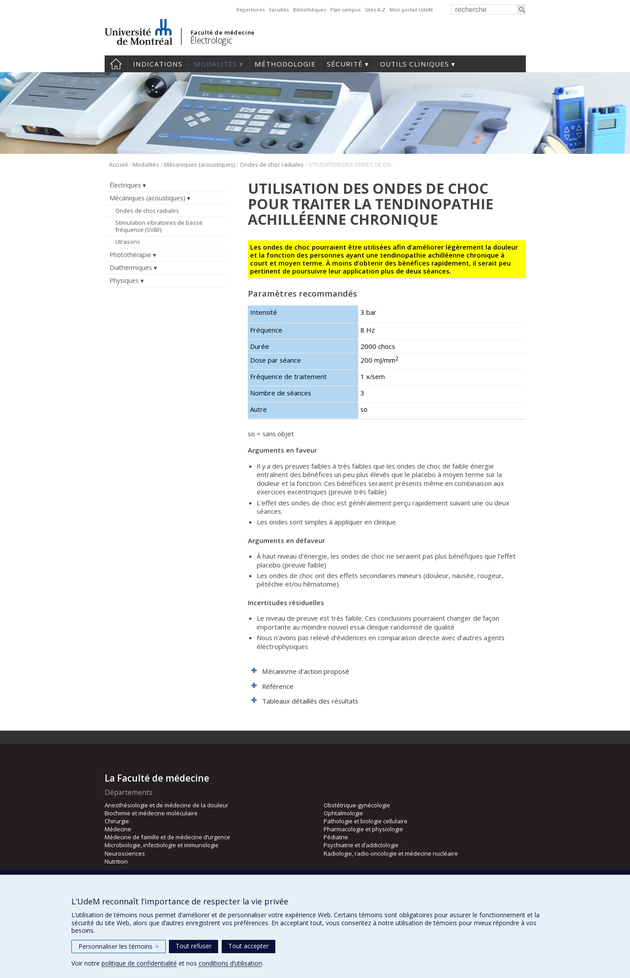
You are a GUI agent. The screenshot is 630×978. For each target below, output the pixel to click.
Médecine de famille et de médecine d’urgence (167, 837)
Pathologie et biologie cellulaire (365, 821)
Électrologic (211, 40)
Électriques (125, 185)
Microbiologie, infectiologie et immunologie (162, 845)
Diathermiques (131, 267)
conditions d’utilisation (230, 963)
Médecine (118, 829)
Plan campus (345, 9)
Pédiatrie (336, 837)
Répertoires (250, 9)
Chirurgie (117, 821)
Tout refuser (193, 946)
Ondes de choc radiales (272, 164)
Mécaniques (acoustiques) (199, 164)
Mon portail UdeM (411, 9)
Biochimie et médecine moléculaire (151, 813)
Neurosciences (125, 853)
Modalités (215, 63)
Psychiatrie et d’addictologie (361, 845)
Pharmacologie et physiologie (363, 829)
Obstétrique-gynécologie (357, 805)
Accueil (116, 63)
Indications (158, 63)
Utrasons (127, 242)
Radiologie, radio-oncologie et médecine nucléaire (391, 853)
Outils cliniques (414, 63)
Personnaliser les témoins (118, 946)
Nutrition (116, 861)
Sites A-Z (375, 9)
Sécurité (345, 63)
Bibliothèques (309, 9)
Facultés (279, 9)
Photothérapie (130, 254)
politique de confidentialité (139, 963)
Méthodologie (285, 63)
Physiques (124, 280)
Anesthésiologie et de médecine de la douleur (166, 805)
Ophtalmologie (343, 813)
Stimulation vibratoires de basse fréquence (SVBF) (159, 226)
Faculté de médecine (223, 32)
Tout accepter (248, 946)
